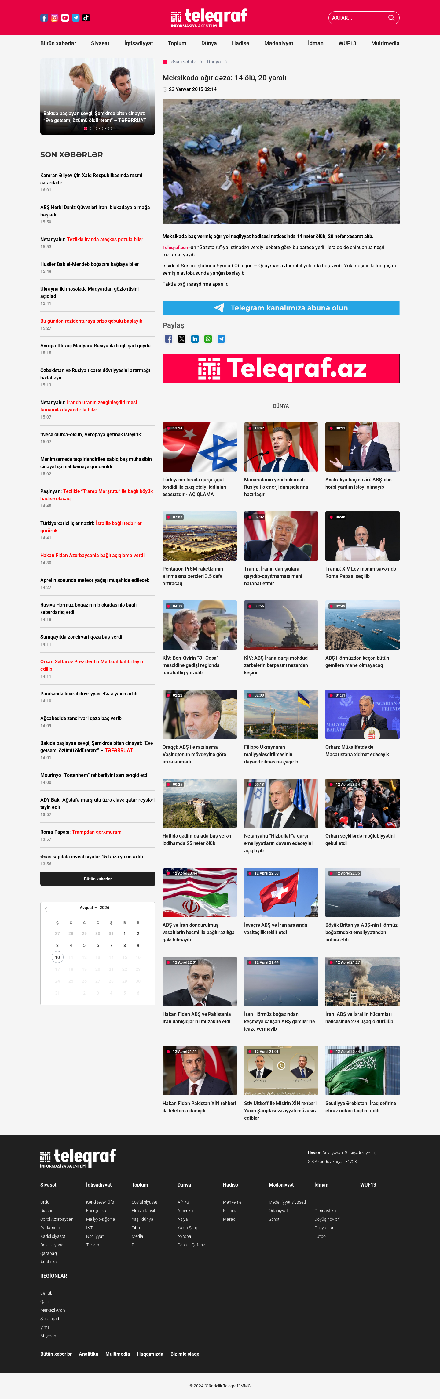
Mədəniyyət (278, 43)
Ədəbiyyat (278, 1210)
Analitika (48, 1261)
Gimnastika (325, 1210)
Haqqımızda (150, 1354)
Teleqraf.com (176, 247)
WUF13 (347, 43)
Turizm (92, 1244)
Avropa (184, 1236)
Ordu (45, 1202)
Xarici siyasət (52, 1236)
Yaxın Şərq (187, 1227)
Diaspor (47, 1210)
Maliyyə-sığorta (100, 1219)
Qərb (44, 1301)
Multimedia (385, 43)
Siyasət (100, 43)
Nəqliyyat (95, 1236)
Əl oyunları (324, 1227)
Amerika (185, 1210)
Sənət (274, 1219)
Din (135, 1244)
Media (137, 1236)
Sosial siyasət (144, 1202)
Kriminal (231, 1210)
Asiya (183, 1219)
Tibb (136, 1227)
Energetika (96, 1210)
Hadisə (240, 43)
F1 (316, 1202)
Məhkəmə (232, 1202)
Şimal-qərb (50, 1318)
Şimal (45, 1327)
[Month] (87, 907)
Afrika (183, 1202)
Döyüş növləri (327, 1219)
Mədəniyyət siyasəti (287, 1202)
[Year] (108, 907)
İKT (89, 1227)
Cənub (46, 1293)
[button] (85, 128)
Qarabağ (48, 1253)
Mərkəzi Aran (52, 1310)
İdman (316, 43)
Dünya (209, 43)
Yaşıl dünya (142, 1219)
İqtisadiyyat (138, 43)
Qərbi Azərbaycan (57, 1219)
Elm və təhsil (143, 1210)
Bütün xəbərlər (58, 43)
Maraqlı (230, 1219)
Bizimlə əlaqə (184, 1354)
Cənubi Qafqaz (191, 1244)
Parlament (50, 1227)
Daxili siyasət (52, 1244)
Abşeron (48, 1335)
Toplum (177, 43)
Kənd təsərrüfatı (101, 1202)
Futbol (320, 1236)
